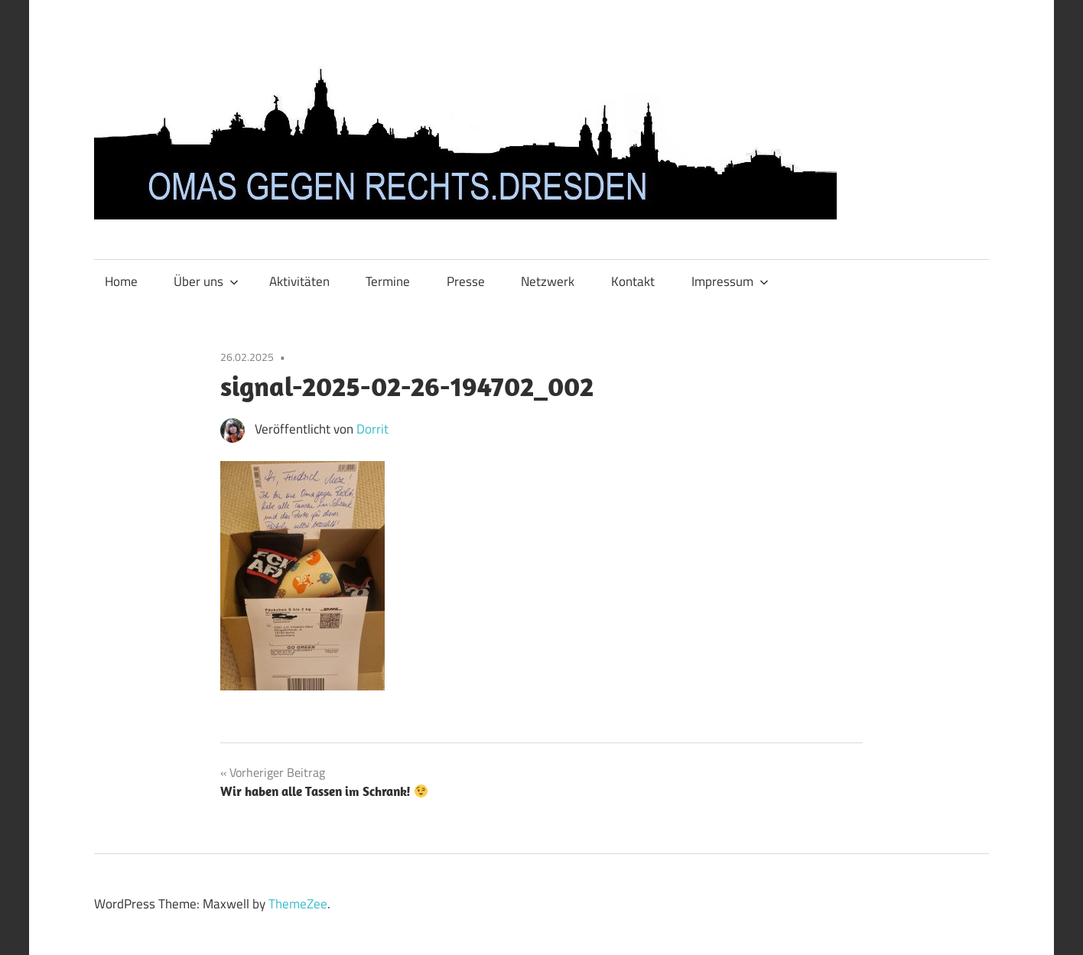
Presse (466, 281)
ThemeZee (297, 904)
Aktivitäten (299, 281)
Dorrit (372, 429)
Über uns (206, 281)
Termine (388, 281)
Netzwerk (547, 281)
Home (121, 281)
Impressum (730, 281)
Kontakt (633, 281)
